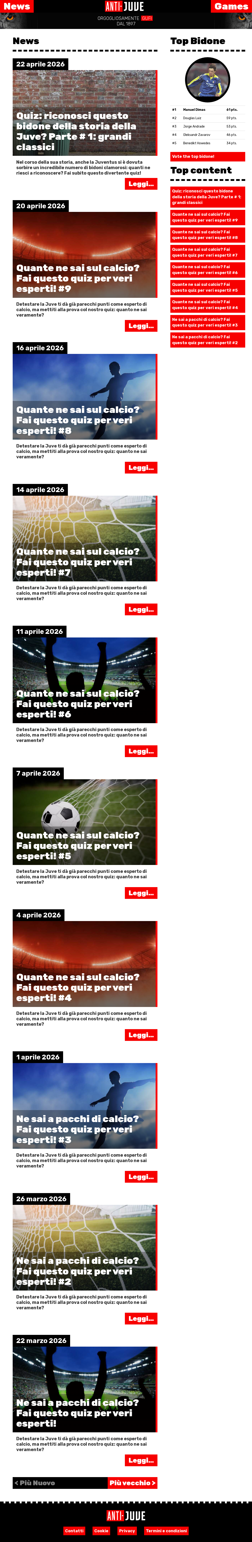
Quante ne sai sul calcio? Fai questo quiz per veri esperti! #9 (205, 217)
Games (231, 6)
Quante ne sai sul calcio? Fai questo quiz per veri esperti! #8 (205, 235)
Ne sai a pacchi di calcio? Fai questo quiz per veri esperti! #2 (205, 339)
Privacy (127, 1530)
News (17, 6)
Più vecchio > (132, 1483)
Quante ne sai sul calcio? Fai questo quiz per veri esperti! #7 (205, 252)
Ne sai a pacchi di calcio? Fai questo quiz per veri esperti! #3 (205, 322)
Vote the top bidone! (193, 156)
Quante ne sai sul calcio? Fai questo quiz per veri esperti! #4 (205, 304)
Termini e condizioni (166, 1530)
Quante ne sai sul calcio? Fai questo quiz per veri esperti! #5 (205, 287)
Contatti (74, 1530)
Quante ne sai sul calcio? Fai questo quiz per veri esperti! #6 (205, 269)
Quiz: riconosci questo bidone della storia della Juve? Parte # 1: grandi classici (206, 197)
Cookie (101, 1530)
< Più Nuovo (34, 1483)
